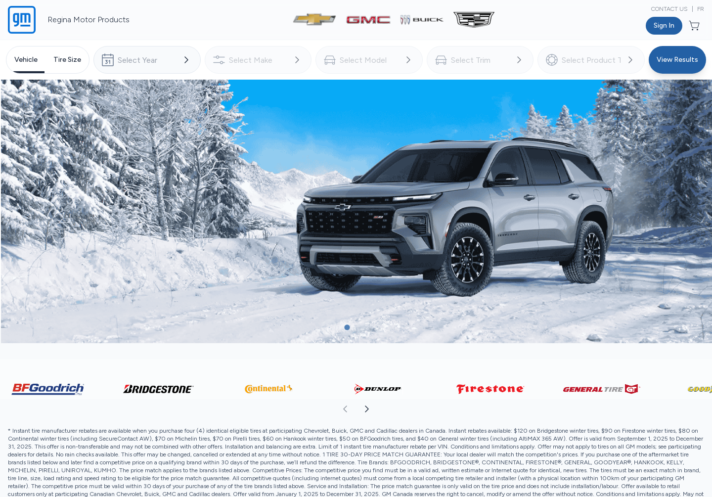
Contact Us (669, 8)
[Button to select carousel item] (329, 327)
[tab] (25, 59)
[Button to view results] (677, 60)
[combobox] (147, 59)
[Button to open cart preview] (695, 26)
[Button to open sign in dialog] (664, 26)
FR (700, 8)
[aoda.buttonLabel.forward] (533, 409)
